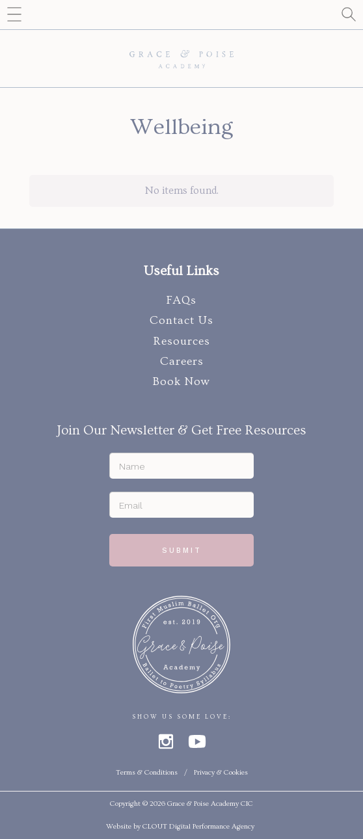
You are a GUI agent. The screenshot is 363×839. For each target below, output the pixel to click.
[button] (14, 14)
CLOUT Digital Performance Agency (198, 826)
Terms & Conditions (147, 772)
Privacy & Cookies (221, 772)
